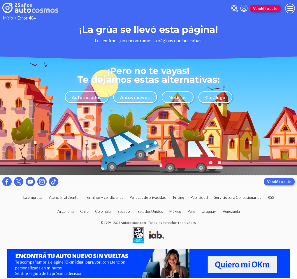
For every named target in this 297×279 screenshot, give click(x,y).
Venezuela (231, 211)
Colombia (103, 211)
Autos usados (86, 97)
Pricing (178, 197)
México (175, 211)
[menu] (290, 8)
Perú (191, 211)
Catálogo (215, 97)
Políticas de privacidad (148, 197)
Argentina (65, 211)
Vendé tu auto (265, 8)
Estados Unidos (150, 211)
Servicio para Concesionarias (237, 197)
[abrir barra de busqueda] (234, 8)
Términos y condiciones (104, 197)
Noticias (177, 97)
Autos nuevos (135, 97)
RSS (271, 197)
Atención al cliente (63, 197)
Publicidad (199, 197)
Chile (84, 211)
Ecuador (124, 211)
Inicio (8, 17)
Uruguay (209, 211)
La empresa (32, 197)
